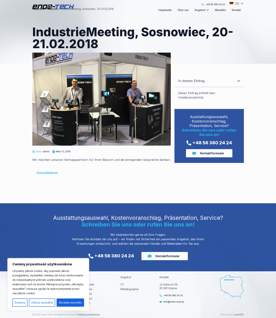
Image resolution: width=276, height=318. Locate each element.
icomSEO (239, 314)
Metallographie (129, 289)
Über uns (86, 289)
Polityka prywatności (88, 314)
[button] (238, 87)
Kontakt (85, 303)
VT (122, 284)
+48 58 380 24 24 (209, 149)
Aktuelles (53, 15)
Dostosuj (20, 302)
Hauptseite (38, 15)
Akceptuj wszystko (70, 302)
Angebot (86, 293)
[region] (48, 284)
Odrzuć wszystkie (42, 302)
